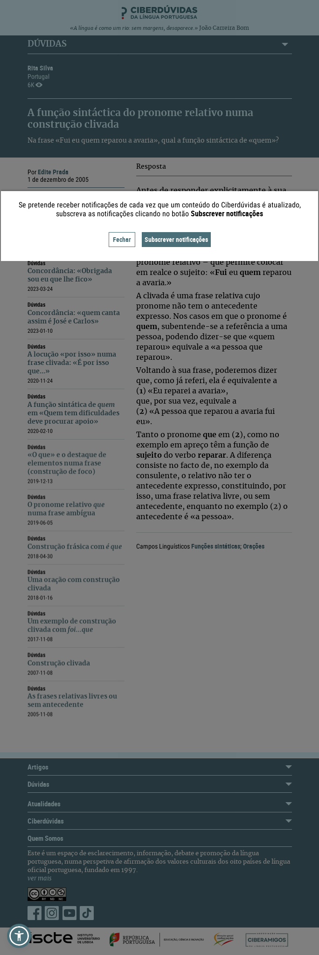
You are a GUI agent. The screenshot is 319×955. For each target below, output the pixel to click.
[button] (19, 936)
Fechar (122, 239)
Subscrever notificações (176, 239)
